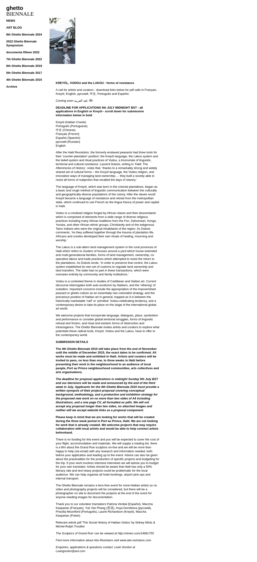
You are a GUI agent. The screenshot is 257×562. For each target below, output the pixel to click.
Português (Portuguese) (72, 126)
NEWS (10, 20)
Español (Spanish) (68, 138)
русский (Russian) (68, 141)
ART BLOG (14, 27)
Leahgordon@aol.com (70, 551)
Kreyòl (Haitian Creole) (71, 122)
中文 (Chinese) (66, 130)
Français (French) (67, 134)
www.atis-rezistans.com (135, 540)
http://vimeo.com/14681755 (136, 533)
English (61, 145)
